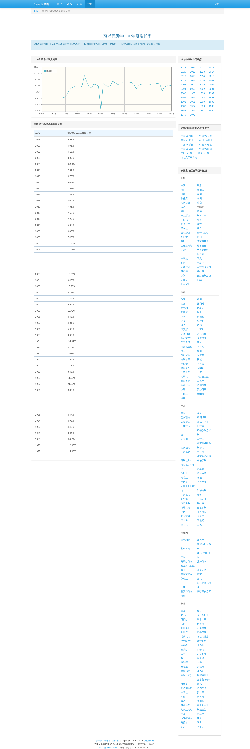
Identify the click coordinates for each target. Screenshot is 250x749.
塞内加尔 (201, 688)
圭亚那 (200, 451)
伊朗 (183, 275)
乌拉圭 (200, 439)
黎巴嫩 (184, 237)
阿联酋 (184, 280)
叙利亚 (184, 241)
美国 (183, 413)
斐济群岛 (201, 561)
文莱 (183, 262)
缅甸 (199, 211)
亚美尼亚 (185, 284)
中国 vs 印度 (205, 144)
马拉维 (184, 722)
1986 (202, 106)
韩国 (199, 198)
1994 (202, 97)
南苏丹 (200, 696)
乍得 (199, 662)
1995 (192, 97)
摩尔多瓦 (185, 368)
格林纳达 (201, 473)
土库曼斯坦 (186, 245)
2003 (192, 89)
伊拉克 (200, 271)
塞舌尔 (184, 649)
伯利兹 (184, 473)
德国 (199, 299)
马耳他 (200, 346)
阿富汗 (184, 250)
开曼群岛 (201, 512)
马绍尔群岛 (186, 561)
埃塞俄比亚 (203, 675)
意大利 (184, 308)
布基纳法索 (203, 636)
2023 (192, 67)
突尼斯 (200, 701)
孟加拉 (184, 228)
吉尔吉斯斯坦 (204, 275)
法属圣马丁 (186, 447)
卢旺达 (184, 692)
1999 (192, 93)
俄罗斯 (184, 329)
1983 (192, 110)
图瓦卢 (200, 578)
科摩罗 (184, 683)
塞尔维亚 (185, 381)
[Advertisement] (128, 22)
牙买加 (184, 439)
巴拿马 (184, 520)
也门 (199, 237)
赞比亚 (200, 692)
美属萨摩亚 (186, 574)
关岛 (183, 557)
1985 (211, 106)
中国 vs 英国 (187, 144)
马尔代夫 (185, 224)
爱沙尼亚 (201, 389)
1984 (183, 110)
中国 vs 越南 (187, 149)
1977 (192, 114)
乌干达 (200, 726)
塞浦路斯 (201, 385)
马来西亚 (185, 202)
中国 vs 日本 (205, 136)
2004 (183, 89)
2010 (202, 80)
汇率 (79, 4)
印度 (199, 219)
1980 (211, 110)
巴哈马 (184, 524)
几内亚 (200, 645)
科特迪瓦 (185, 705)
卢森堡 (184, 363)
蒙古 (199, 224)
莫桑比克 (185, 671)
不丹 (183, 254)
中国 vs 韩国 (205, 149)
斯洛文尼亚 (186, 338)
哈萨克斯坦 (203, 241)
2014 (202, 76)
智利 (183, 434)
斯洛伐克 (185, 385)
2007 (192, 84)
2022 (202, 67)
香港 (199, 185)
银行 (69, 4)
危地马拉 (185, 507)
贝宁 (183, 653)
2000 (183, 93)
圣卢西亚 (201, 482)
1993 (211, 97)
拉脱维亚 (185, 359)
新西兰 (200, 540)
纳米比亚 (201, 619)
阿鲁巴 (200, 516)
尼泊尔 (184, 219)
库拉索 (200, 503)
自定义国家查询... (190, 157)
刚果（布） (186, 675)
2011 (192, 80)
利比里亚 (185, 628)
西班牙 (200, 308)
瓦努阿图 (201, 570)
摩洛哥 (184, 662)
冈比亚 (184, 696)
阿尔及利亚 (203, 615)
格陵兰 (184, 477)
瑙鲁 (183, 595)
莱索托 (200, 666)
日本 (183, 194)
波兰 (183, 325)
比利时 (200, 303)
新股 (59, 4)
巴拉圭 (200, 426)
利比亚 (184, 632)
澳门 (183, 189)
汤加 (183, 587)
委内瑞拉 (185, 417)
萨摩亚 (184, 578)
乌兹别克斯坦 (204, 267)
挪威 (199, 359)
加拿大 (200, 413)
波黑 (183, 389)
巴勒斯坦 (185, 232)
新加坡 (200, 189)
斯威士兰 (201, 709)
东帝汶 (184, 258)
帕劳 (199, 574)
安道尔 (200, 355)
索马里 (200, 714)
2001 (211, 89)
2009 (211, 80)
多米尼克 (185, 451)
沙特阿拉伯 (203, 232)
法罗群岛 (185, 372)
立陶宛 (200, 368)
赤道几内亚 (203, 705)
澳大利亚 (185, 540)
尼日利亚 (201, 653)
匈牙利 (200, 320)
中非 (183, 714)
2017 (211, 71)
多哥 (183, 658)
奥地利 (200, 316)
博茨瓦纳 (185, 636)
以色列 (200, 254)
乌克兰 (200, 381)
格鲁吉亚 (201, 245)
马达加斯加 (186, 688)
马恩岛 (184, 376)
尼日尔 (184, 619)
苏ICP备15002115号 (108, 747)
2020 (183, 71)
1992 (183, 101)
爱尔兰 (184, 393)
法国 (183, 303)
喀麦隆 (200, 658)
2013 (211, 76)
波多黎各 (185, 421)
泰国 (199, 194)
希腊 (199, 325)
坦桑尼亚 (201, 632)
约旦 (199, 228)
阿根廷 (200, 520)
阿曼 (199, 258)
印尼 (183, 207)
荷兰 (183, 351)
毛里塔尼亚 (186, 641)
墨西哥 (184, 482)
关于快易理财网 (103, 740)
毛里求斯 (201, 628)
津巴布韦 (201, 671)
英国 (183, 299)
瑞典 (183, 398)
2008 (183, 84)
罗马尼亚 (201, 333)
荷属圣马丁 (203, 421)
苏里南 (184, 499)
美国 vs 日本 (187, 140)
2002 (202, 89)
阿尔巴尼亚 (203, 376)
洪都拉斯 (201, 490)
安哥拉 (184, 615)
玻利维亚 (201, 417)
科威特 (184, 271)
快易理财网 (43, 4)
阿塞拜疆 (185, 267)
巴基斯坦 (185, 215)
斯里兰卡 (201, 215)
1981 (202, 110)
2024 (183, 67)
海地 (199, 477)
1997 (211, 93)
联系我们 (116, 740)
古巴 (199, 524)
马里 (199, 722)
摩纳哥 (200, 393)
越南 (199, 202)
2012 (183, 80)
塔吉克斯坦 (203, 250)
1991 (192, 101)
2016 (183, 76)
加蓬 (199, 718)
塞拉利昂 (201, 641)
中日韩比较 (186, 153)
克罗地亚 (201, 338)
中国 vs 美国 (187, 136)
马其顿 (200, 363)
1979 (183, 114)
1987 (192, 106)
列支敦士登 (186, 346)
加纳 (183, 623)
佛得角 (200, 623)
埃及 (199, 611)
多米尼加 (185, 494)
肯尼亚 (184, 701)
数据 (90, 4)
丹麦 (199, 372)
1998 (202, 93)
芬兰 (199, 342)
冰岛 (183, 316)
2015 (192, 76)
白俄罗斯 (185, 355)
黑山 (199, 351)
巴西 (183, 512)
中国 (183, 185)
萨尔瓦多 (185, 516)
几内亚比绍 (186, 709)
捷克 (183, 320)
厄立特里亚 (186, 718)
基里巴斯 (185, 548)
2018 (202, 71)
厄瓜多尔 (185, 503)
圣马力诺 (185, 342)
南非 (183, 611)
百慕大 (200, 469)
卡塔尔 (200, 262)
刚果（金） (203, 649)
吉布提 (184, 645)
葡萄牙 (184, 312)
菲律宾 (184, 198)
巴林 (199, 280)
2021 (211, 67)
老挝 (183, 211)
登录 (216, 4)
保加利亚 (185, 333)
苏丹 (183, 726)
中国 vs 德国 (205, 140)
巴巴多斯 (201, 507)
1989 (211, 101)
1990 (202, 101)
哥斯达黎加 (186, 460)
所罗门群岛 (186, 591)
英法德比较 (203, 153)
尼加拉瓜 (185, 426)
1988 (183, 106)
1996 (183, 97)
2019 (192, 71)
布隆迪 (184, 666)
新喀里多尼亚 (204, 591)
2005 (211, 84)
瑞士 (199, 312)
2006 (202, 84)
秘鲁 (199, 494)
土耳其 (200, 329)
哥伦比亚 (201, 499)
